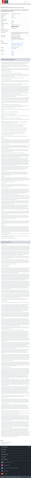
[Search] (24, 2)
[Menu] (27, 2)
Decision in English (15, 26)
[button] (15, 59)
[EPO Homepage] (5, 2)
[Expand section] (29, 447)
